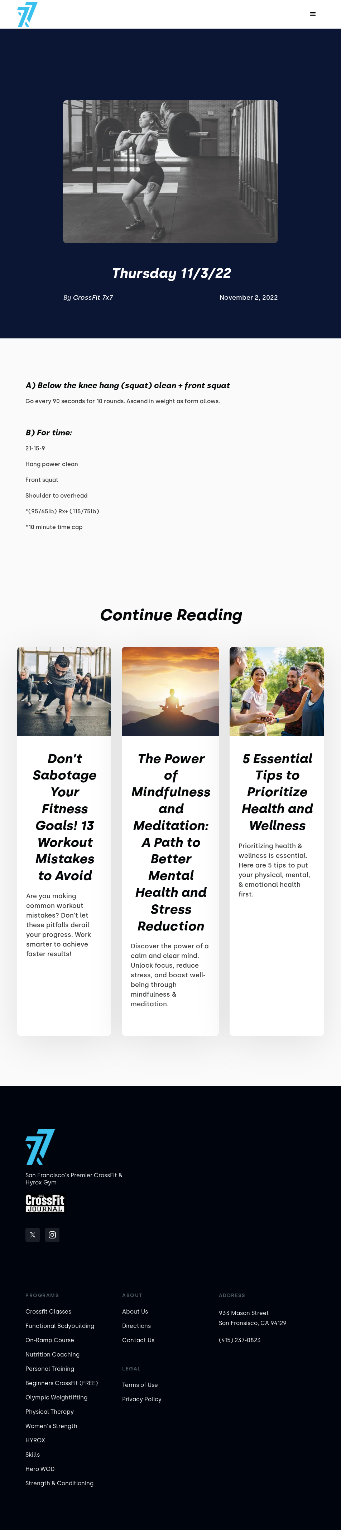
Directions (136, 1326)
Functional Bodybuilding (59, 1326)
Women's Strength (51, 1426)
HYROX (35, 1440)
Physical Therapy (49, 1411)
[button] (313, 14)
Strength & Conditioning (59, 1483)
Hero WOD (39, 1469)
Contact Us (138, 1340)
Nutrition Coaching (52, 1354)
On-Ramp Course (49, 1340)
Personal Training (49, 1368)
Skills (32, 1454)
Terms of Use (140, 1385)
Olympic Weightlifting (56, 1397)
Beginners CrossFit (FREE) (61, 1383)
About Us (135, 1311)
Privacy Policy (142, 1399)
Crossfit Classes (48, 1311)
